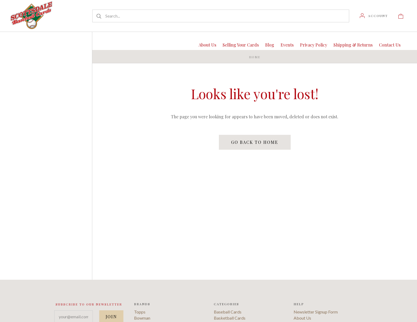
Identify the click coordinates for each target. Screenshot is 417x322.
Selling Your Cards (241, 45)
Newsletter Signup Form (316, 311)
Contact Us (390, 45)
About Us (207, 45)
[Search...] (220, 16)
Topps (139, 311)
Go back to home (254, 142)
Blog (269, 45)
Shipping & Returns (353, 45)
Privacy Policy (313, 45)
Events (287, 45)
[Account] (374, 16)
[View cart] (400, 16)
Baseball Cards (227, 311)
